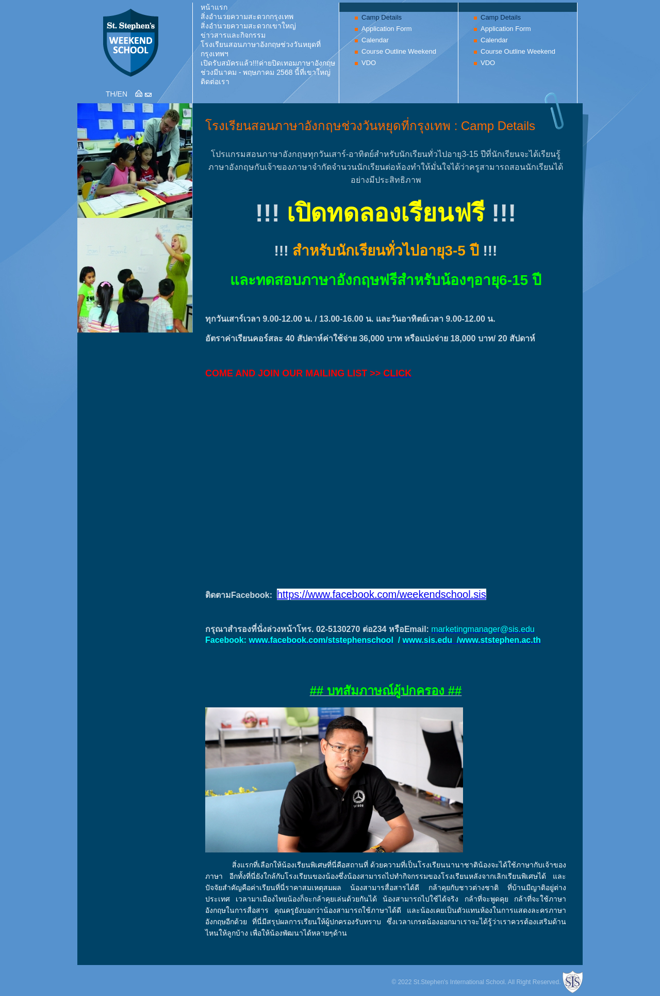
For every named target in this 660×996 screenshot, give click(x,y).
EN (122, 94)
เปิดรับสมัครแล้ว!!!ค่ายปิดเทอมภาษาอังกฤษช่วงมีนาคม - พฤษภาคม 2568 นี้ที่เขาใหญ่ (268, 67)
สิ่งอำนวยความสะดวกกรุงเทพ (247, 16)
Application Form (386, 29)
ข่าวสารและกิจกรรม (233, 35)
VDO (368, 63)
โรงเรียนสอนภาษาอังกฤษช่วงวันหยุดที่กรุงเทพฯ (261, 49)
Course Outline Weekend (398, 51)
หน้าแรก (214, 7)
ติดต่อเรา (215, 81)
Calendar (375, 40)
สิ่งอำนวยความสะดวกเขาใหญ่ (248, 26)
